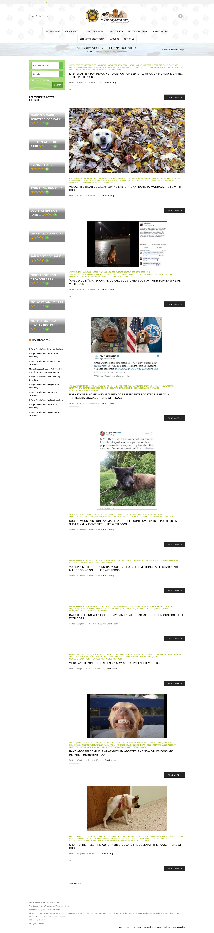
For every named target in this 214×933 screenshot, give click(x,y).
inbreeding (108, 838)
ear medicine (132, 606)
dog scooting (132, 560)
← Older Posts (75, 883)
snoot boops (146, 657)
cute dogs (112, 178)
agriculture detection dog (81, 386)
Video (109, 69)
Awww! (72, 65)
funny (165, 65)
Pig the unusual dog (144, 838)
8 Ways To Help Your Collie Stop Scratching (46, 349)
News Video (123, 388)
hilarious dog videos (137, 180)
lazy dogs (145, 67)
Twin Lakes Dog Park (46, 188)
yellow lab (102, 611)
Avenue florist (42, 165)
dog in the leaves (125, 178)
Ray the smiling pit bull (97, 747)
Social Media (92, 69)
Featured (158, 65)
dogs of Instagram (165, 178)
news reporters (112, 516)
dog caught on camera (103, 514)
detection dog (115, 386)
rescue (111, 747)
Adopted (72, 743)
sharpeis (77, 276)
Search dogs (133, 388)
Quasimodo (80, 840)
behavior (80, 560)
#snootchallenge (77, 655)
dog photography (154, 743)
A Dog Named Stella (77, 178)
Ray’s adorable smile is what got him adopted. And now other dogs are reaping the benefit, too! (121, 752)
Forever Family (102, 745)
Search (57, 84)
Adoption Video (83, 743)
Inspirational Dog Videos (162, 745)
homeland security (109, 388)
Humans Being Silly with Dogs (99, 67)
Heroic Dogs (94, 388)
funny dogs (80, 67)
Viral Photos (117, 276)
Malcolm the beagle (159, 67)
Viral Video (116, 69)
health (172, 560)
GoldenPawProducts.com (92, 39)
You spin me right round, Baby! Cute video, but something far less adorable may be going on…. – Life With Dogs (124, 568)
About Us (114, 39)
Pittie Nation (80, 747)
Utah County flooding (159, 516)
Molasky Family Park (47, 302)
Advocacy (95, 743)
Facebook (91, 274)
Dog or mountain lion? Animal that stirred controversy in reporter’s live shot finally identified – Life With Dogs (124, 522)
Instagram (151, 180)
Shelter (128, 747)
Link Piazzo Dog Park (47, 233)
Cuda (99, 836)
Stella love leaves (83, 182)
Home (89, 51)
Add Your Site (71, 31)
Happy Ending (170, 836)
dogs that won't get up (143, 65)
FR (33, 2)
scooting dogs (82, 562)
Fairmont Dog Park (46, 256)
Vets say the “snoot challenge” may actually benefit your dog (115, 663)
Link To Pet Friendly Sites (146, 927)
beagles (79, 65)
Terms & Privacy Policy (176, 927)
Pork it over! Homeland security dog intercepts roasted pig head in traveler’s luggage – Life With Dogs (119, 396)
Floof (103, 180)
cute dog (87, 65)
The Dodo (136, 747)
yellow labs (112, 182)
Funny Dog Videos (119, 180)
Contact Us (129, 39)
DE (37, 2)
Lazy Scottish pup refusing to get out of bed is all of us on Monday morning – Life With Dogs (126, 75)
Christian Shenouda (115, 743)
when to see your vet (103, 562)
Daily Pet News (116, 31)
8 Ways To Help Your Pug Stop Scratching (46, 400)
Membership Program (94, 31)
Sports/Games (81, 659)
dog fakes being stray (121, 272)
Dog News (118, 65)
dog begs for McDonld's (100, 272)
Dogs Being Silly (122, 655)
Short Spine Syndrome (114, 840)
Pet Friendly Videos (137, 31)
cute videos (104, 606)
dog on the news (130, 514)
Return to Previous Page (174, 49)
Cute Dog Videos (99, 65)
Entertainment (84, 180)
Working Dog (92, 390)
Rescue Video (98, 840)
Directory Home (52, 31)
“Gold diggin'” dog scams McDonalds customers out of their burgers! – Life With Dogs (125, 282)
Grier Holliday (110, 82)
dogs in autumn (149, 178)
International (118, 67)
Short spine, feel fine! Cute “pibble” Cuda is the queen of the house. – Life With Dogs (127, 846)
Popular (172, 67)
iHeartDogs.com (41, 340)
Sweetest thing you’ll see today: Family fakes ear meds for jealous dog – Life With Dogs (126, 616)
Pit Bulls (158, 838)
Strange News (99, 276)
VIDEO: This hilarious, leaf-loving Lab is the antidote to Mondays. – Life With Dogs (125, 188)
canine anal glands (93, 560)
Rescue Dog (119, 747)
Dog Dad (109, 65)
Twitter (102, 69)
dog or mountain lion (147, 514)
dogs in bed (128, 65)
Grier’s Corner (160, 31)
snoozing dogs (80, 69)
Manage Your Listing (127, 927)
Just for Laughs (133, 67)
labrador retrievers (145, 609)
